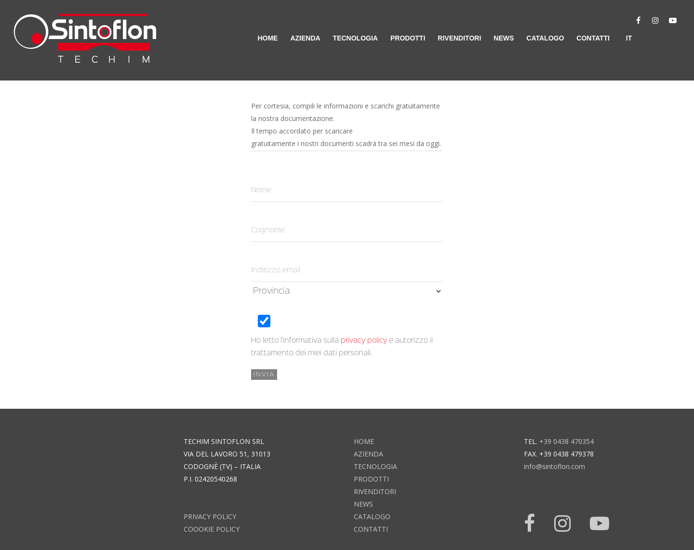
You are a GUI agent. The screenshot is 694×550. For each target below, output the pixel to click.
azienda (305, 38)
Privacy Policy (210, 516)
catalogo (545, 38)
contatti (593, 38)
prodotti (407, 38)
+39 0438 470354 (566, 441)
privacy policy (364, 340)
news (504, 38)
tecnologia (355, 38)
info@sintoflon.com (554, 466)
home (267, 38)
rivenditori (459, 38)
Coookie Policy (212, 529)
